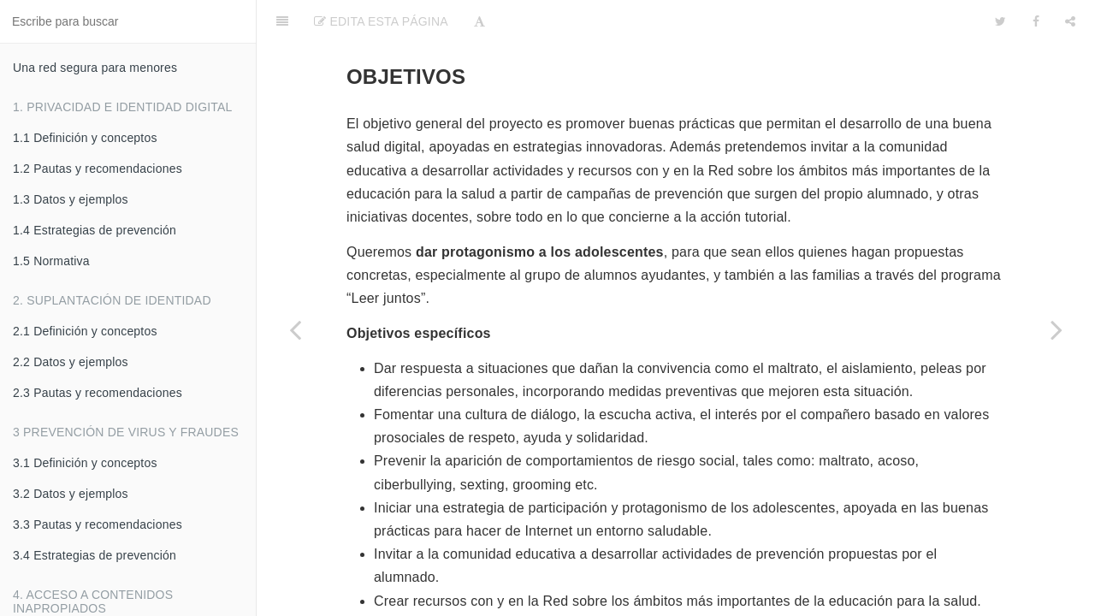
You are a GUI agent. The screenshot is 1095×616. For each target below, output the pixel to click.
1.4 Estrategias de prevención (94, 230)
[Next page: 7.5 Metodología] (1056, 329)
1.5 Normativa (51, 261)
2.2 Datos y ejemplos (70, 362)
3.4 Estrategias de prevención (94, 555)
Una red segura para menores (95, 67)
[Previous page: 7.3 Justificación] (295, 329)
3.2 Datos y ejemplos (70, 493)
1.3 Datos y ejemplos (70, 199)
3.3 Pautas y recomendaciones (97, 524)
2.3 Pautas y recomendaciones (97, 393)
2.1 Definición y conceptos (85, 331)
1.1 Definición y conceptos (85, 138)
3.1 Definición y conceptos (85, 463)
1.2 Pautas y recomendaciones (97, 168)
